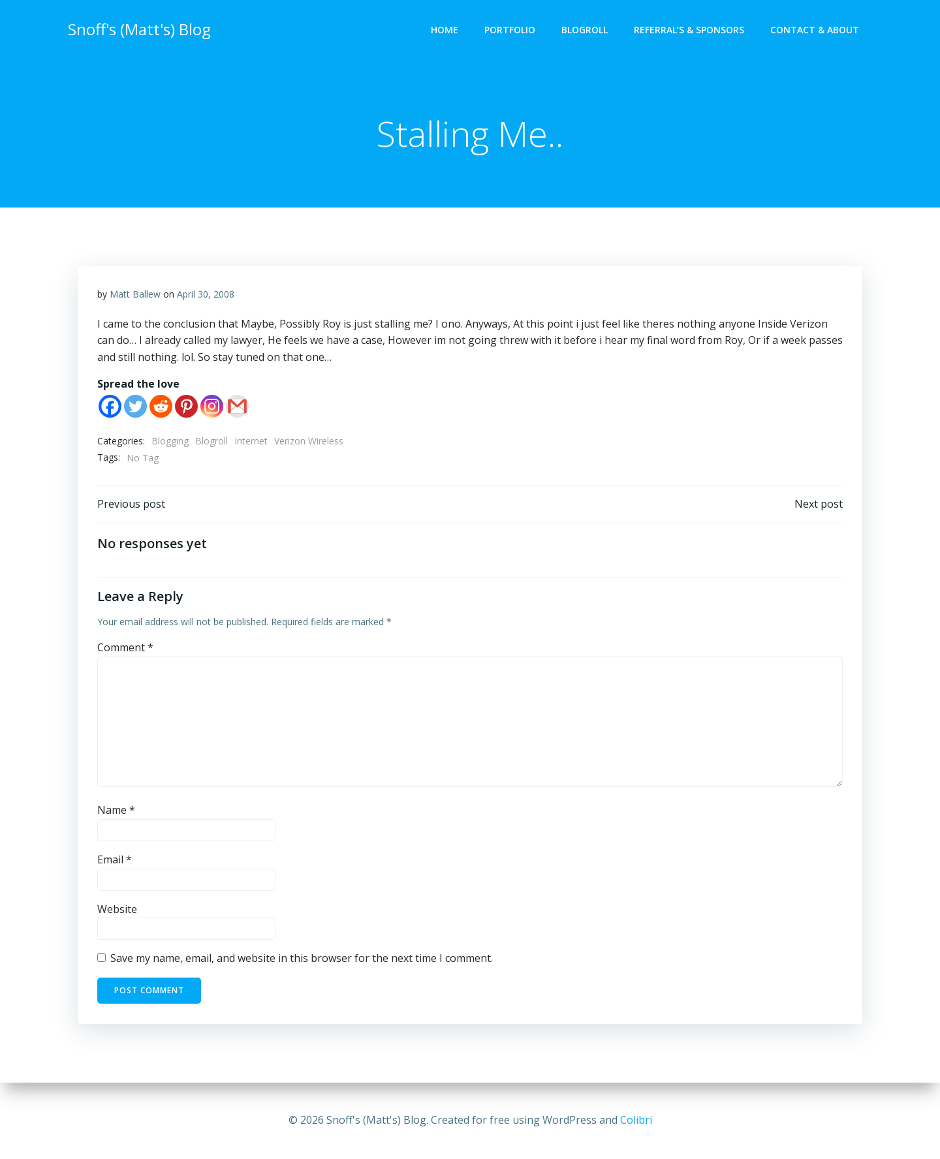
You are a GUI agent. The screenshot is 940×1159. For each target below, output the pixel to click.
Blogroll (584, 29)
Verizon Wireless (308, 441)
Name (116, 810)
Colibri (636, 1120)
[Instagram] (211, 406)
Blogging (170, 441)
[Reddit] (160, 406)
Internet (251, 441)
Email (114, 859)
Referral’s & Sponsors (689, 29)
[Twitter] (135, 406)
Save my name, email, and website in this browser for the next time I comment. (301, 958)
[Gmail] (237, 406)
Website (117, 909)
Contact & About (814, 29)
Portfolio (509, 29)
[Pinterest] (186, 406)
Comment (125, 647)
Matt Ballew (135, 294)
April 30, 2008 (205, 294)
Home (444, 29)
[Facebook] (110, 406)
